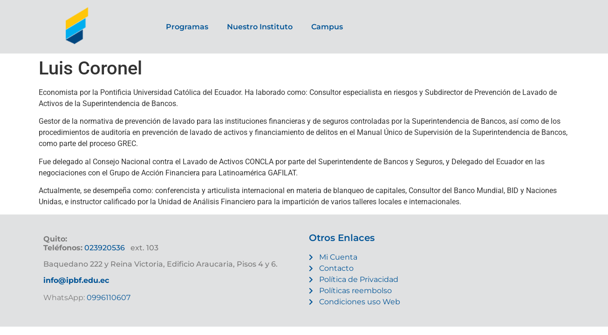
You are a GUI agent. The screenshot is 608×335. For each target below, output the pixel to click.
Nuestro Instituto (260, 26)
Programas (187, 26)
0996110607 (107, 297)
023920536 (104, 247)
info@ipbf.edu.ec (76, 280)
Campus (327, 26)
